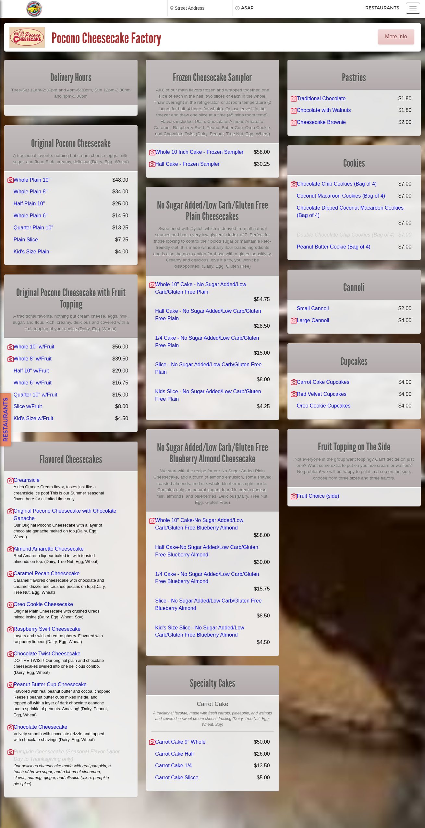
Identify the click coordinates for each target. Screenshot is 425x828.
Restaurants (382, 8)
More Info (396, 36)
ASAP (247, 8)
